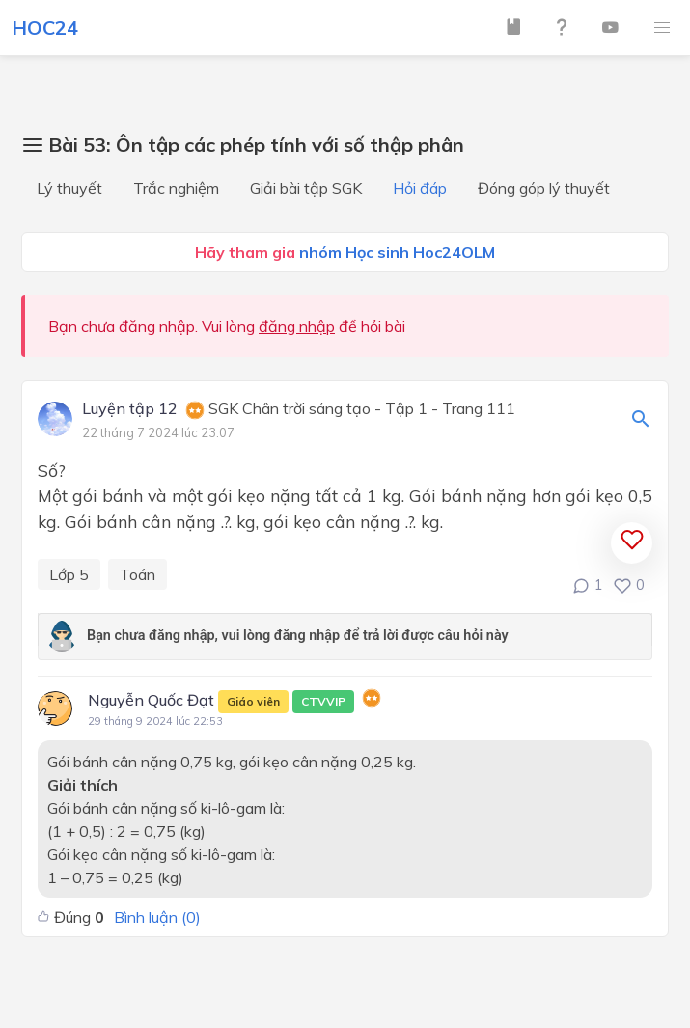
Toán (137, 574)
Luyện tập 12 (130, 409)
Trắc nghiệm (176, 188)
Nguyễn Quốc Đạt (221, 701)
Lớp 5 (69, 574)
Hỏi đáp (420, 188)
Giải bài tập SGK (306, 188)
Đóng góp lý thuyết (544, 188)
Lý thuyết (69, 188)
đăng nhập (297, 326)
